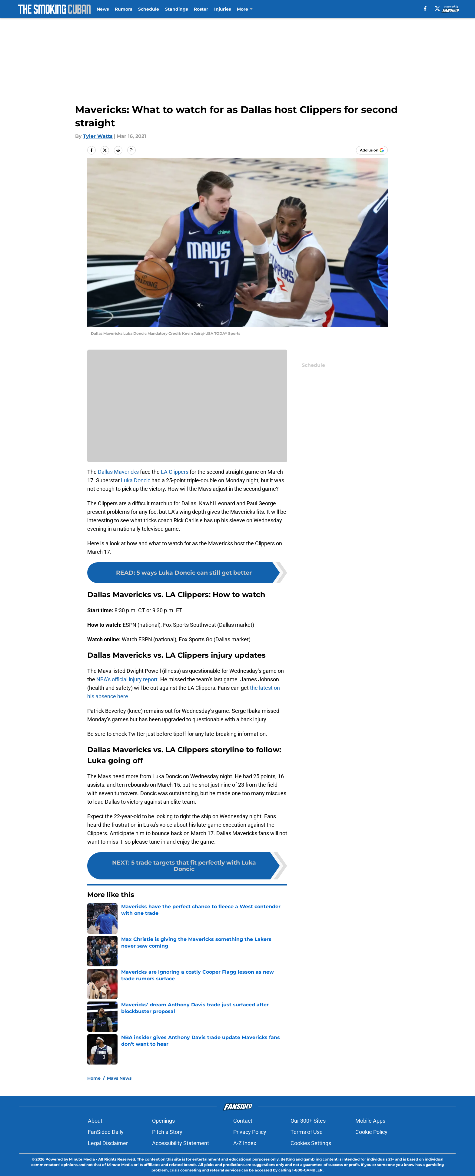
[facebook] (425, 8)
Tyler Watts (98, 136)
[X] (437, 8)
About (95, 1121)
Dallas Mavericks (118, 472)
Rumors (123, 9)
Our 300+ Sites (308, 1121)
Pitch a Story (167, 1132)
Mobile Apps (370, 1121)
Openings (163, 1121)
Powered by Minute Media (70, 1159)
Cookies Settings (311, 1143)
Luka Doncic (135, 480)
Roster (201, 9)
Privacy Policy (249, 1132)
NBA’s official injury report (127, 679)
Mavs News (119, 1078)
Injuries (222, 9)
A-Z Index (244, 1143)
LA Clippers (174, 472)
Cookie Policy (371, 1132)
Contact (242, 1121)
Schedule (148, 9)
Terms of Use (307, 1132)
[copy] (131, 150)
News (103, 9)
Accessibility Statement (180, 1143)
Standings (176, 9)
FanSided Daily (106, 1132)
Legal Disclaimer (108, 1143)
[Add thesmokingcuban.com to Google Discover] (372, 150)
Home (94, 1078)
